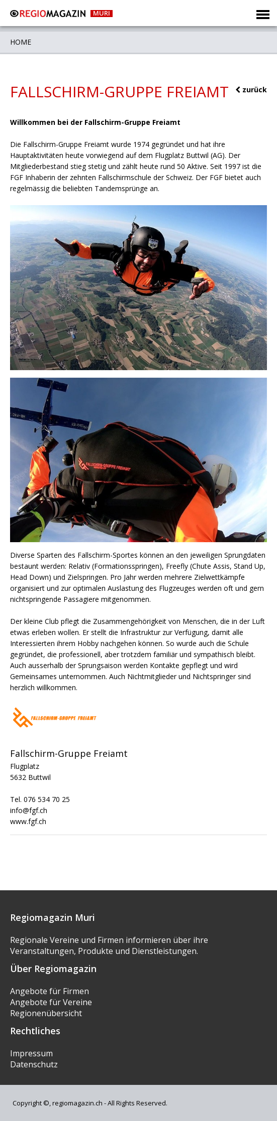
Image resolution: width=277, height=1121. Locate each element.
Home (20, 42)
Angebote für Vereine (51, 1002)
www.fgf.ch (28, 821)
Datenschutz (34, 1064)
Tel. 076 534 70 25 (40, 799)
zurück (251, 89)
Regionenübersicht (46, 1013)
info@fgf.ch (28, 810)
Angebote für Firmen (49, 991)
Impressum (31, 1053)
